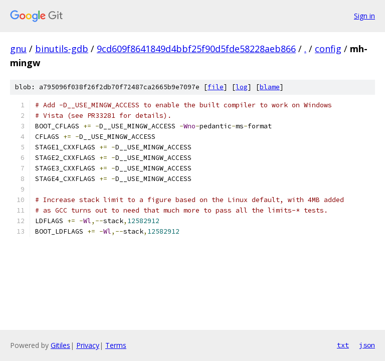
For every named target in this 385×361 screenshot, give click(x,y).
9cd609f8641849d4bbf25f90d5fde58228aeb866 (196, 49)
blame (270, 87)
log (242, 87)
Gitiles (60, 345)
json (367, 344)
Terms (115, 345)
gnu (18, 49)
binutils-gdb (61, 49)
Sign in (364, 16)
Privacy (87, 345)
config (328, 49)
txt (343, 344)
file (216, 87)
